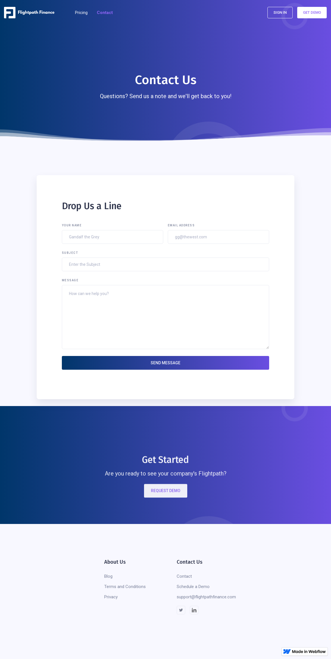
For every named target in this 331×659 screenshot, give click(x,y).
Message (70, 280)
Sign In (280, 12)
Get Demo (312, 12)
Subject (70, 252)
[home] (31, 12)
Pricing (81, 12)
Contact (105, 12)
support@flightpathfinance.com (206, 596)
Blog (108, 576)
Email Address (181, 225)
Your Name (72, 225)
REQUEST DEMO (165, 494)
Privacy (111, 596)
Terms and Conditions (125, 586)
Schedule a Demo (193, 586)
